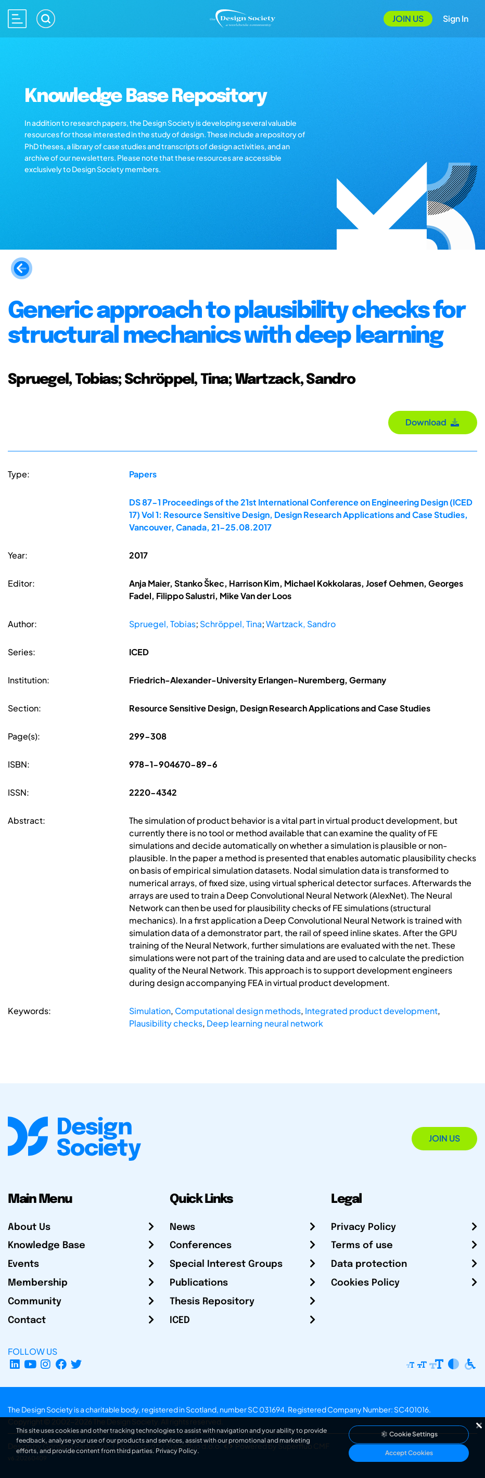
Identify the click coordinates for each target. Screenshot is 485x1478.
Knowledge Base (46, 1245)
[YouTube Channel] (30, 1363)
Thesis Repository (212, 1301)
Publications (199, 1283)
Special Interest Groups (226, 1264)
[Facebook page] (61, 1363)
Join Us (408, 18)
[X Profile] (77, 1363)
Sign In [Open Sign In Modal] (455, 18)
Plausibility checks (165, 1023)
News (182, 1227)
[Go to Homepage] (242, 17)
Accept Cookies (409, 1453)
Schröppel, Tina (231, 623)
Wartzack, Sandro (301, 623)
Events (23, 1264)
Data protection (369, 1264)
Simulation (150, 1010)
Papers (143, 474)
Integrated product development (371, 1010)
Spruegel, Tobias (162, 623)
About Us (29, 1227)
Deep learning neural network (265, 1023)
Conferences (201, 1245)
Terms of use (362, 1245)
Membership (38, 1283)
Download (432, 422)
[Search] (45, 18)
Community (34, 1301)
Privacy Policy (363, 1227)
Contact (27, 1320)
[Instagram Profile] (46, 1363)
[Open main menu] (17, 18)
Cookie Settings (409, 1434)
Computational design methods (238, 1010)
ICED (180, 1320)
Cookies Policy (365, 1283)
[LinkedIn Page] (15, 1363)
